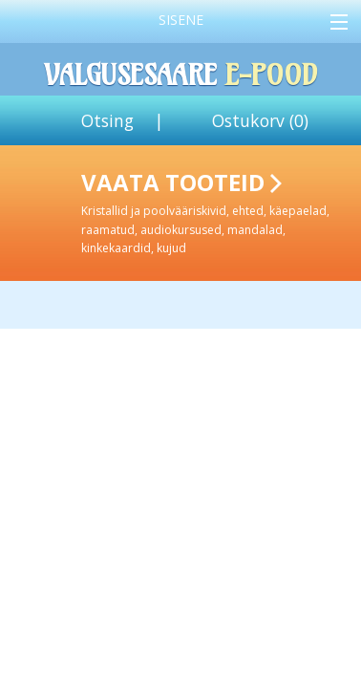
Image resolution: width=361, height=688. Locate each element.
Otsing (107, 120)
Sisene (181, 20)
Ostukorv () (260, 120)
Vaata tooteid (217, 211)
